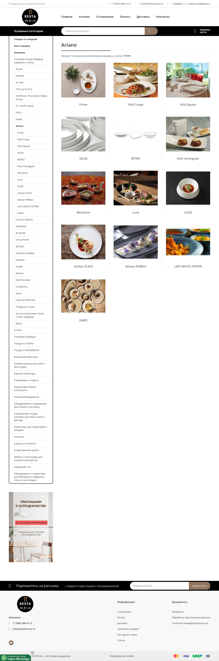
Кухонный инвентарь (26, 356)
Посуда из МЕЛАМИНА (26, 350)
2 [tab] (33, 561)
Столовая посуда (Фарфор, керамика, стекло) (29, 61)
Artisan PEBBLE (25, 199)
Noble (19, 119)
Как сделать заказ (127, 634)
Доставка (143, 16)
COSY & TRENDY (24, 219)
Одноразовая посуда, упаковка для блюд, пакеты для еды (29, 417)
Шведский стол (22, 466)
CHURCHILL (22, 286)
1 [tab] (28, 561)
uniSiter (130, 656)
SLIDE (20, 186)
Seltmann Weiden (25, 253)
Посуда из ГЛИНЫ (24, 343)
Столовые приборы (25, 336)
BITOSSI (20, 246)
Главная (67, 16)
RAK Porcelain (23, 280)
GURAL (19, 266)
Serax (19, 293)
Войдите (178, 3)
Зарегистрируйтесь (199, 3)
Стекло (18, 330)
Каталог (84, 16)
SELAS (20, 152)
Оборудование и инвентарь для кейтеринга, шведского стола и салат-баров (29, 477)
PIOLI (18, 112)
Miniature (22, 172)
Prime (20, 132)
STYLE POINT (22, 239)
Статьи (121, 640)
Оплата (125, 16)
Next (55, 525)
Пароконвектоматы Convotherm (25, 388)
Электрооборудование (26, 396)
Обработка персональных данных (191, 617)
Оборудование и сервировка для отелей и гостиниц (30, 405)
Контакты (163, 16)
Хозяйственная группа (26, 450)
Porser (19, 69)
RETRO (21, 159)
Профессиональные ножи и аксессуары (29, 365)
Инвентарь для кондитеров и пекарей (30, 428)
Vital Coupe (23, 139)
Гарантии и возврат (128, 628)
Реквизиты (178, 611)
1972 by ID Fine (24, 89)
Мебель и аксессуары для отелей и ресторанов (28, 458)
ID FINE (19, 82)
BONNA (20, 75)
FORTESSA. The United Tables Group (31, 97)
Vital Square (23, 146)
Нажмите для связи (19, 657)
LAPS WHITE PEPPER (28, 206)
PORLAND (21, 226)
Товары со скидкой (25, 39)
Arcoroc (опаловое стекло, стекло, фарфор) (30, 315)
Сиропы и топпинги (25, 443)
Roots (19, 323)
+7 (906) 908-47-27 (121, 3)
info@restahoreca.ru (153, 3)
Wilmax (20, 273)
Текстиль (19, 436)
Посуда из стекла (25, 306)
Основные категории (28, 31)
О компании (105, 16)
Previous (6, 525)
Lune (20, 179)
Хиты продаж (22, 45)
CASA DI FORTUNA (25, 300)
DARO (20, 213)
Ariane (19, 126)
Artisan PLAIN (24, 193)
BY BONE (20, 233)
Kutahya (20, 259)
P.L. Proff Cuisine (25, 105)
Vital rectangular (26, 166)
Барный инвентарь (25, 373)
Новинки (19, 52)
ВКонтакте (9, 640)
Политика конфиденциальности (190, 623)
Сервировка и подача (26, 380)
